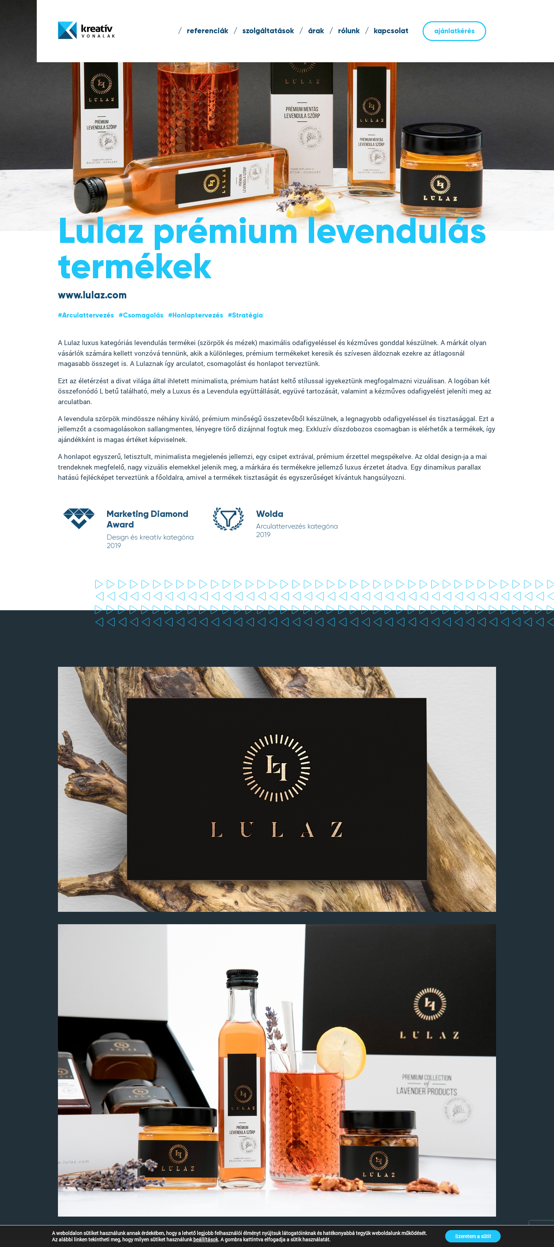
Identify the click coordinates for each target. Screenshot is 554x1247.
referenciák (207, 30)
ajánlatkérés (454, 31)
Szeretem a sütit (473, 1236)
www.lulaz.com (92, 295)
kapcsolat (391, 30)
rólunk (349, 30)
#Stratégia (245, 315)
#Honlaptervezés (195, 315)
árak (316, 30)
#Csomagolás (141, 315)
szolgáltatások (268, 30)
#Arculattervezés (86, 315)
